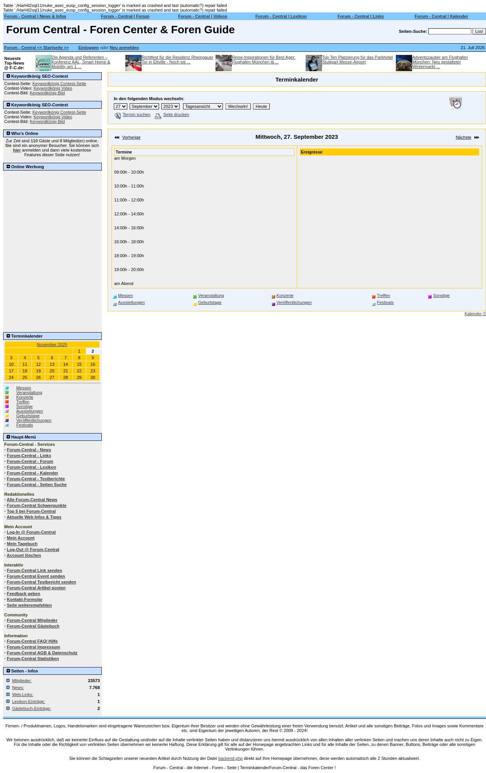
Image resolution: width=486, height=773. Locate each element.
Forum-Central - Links (29, 455)
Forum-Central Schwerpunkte (37, 505)
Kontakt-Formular (25, 599)
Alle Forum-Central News (32, 499)
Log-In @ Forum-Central (31, 532)
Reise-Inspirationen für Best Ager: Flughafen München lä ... (263, 59)
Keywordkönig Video (53, 88)
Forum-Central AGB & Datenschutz (42, 652)
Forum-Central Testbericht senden (41, 582)
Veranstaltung (29, 392)
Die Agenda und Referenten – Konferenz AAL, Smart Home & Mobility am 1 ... (80, 62)
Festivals (24, 425)
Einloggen (88, 47)
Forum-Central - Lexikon (31, 467)
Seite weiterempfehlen (29, 605)
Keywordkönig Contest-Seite (59, 83)
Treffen (22, 401)
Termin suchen (133, 114)
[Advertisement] (52, 210)
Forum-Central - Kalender (32, 473)
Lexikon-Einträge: (28, 701)
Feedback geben (23, 593)
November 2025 (52, 344)
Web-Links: (22, 694)
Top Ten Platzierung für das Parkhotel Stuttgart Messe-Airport (357, 59)
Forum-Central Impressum (33, 647)
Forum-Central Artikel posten (36, 587)
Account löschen (24, 555)
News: (18, 687)
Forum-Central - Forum (30, 461)
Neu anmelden (124, 47)
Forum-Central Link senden (34, 570)
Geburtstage (28, 415)
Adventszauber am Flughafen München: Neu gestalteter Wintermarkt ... (440, 62)
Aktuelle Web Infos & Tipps (34, 517)
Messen (23, 388)
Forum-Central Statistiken (33, 658)
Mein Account (21, 538)
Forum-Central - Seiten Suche (37, 484)
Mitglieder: (22, 680)
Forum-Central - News (29, 449)
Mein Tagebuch (22, 543)
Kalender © (475, 313)
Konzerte (24, 397)
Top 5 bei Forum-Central (31, 511)
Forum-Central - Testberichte (36, 478)
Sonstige (24, 406)
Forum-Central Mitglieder (32, 620)
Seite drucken (172, 114)
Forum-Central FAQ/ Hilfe (32, 641)
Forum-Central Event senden (36, 576)
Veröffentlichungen (33, 420)
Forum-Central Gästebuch (33, 626)
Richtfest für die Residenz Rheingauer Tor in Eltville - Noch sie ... (177, 59)
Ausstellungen (29, 411)
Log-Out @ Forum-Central (33, 549)
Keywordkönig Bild (47, 92)
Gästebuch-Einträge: (31, 708)
